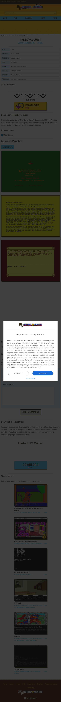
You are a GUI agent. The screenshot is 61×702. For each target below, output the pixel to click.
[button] (30, 378)
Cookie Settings (24, 367)
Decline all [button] (18, 373)
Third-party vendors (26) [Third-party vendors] (28, 353)
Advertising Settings (21, 365)
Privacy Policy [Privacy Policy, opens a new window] (35, 367)
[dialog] (30, 351)
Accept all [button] (43, 373)
